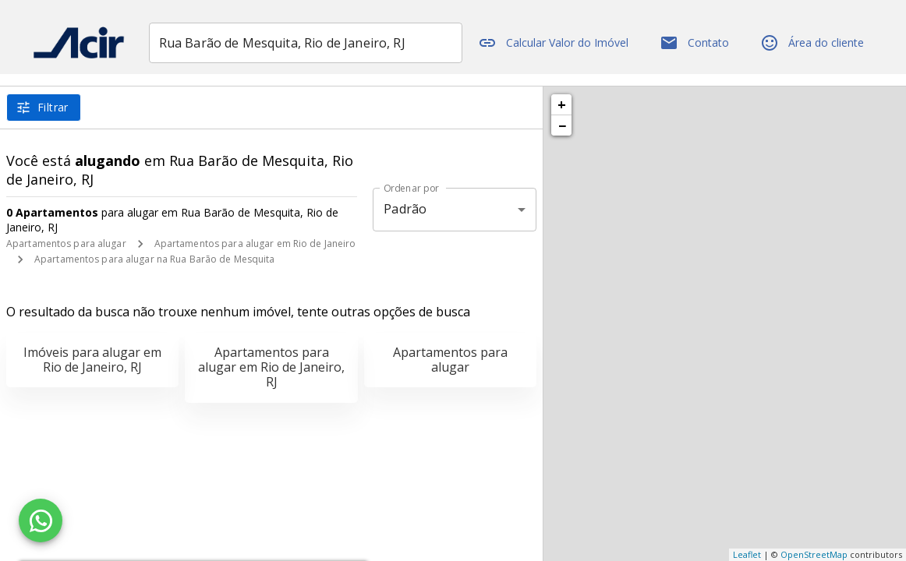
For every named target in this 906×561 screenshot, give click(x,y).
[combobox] (317, 43)
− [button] (562, 125)
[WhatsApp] (40, 520)
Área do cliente (817, 43)
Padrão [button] (405, 208)
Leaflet (747, 554)
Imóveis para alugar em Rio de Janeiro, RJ (92, 360)
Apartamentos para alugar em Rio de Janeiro (255, 243)
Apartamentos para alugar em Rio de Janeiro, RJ (271, 367)
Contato (699, 43)
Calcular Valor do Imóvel (558, 43)
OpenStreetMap (814, 554)
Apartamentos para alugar (66, 243)
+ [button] (561, 104)
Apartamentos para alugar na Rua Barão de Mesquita (154, 259)
